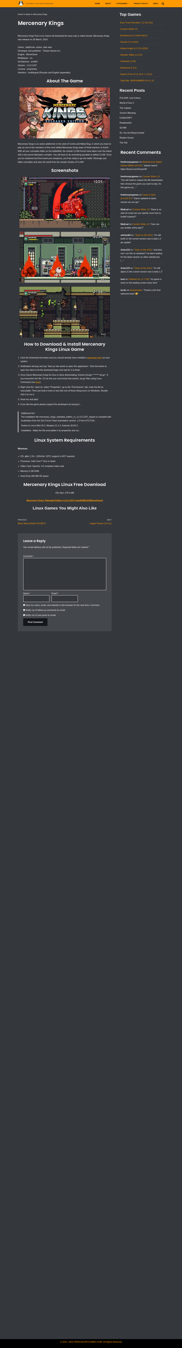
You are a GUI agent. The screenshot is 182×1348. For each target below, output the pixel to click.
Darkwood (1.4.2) (128, 68)
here (37, 382)
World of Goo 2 (127, 103)
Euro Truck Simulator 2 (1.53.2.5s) (136, 23)
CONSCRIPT (126, 118)
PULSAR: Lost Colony (130, 98)
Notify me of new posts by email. (40, 615)
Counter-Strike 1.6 (129, 29)
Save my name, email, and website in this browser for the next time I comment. (62, 605)
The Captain (125, 108)
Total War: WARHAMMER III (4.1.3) (137, 80)
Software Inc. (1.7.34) (138, 279)
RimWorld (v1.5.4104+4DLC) (134, 35)
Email (54, 593)
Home (97, 4)
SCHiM (123, 128)
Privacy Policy (141, 4)
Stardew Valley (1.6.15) (131, 55)
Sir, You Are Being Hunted (132, 133)
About (108, 4)
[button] (128, 3)
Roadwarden (126, 123)
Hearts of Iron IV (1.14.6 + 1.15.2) (136, 74)
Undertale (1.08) (128, 61)
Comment (28, 556)
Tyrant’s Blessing (128, 113)
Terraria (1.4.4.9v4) (129, 42)
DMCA (155, 4)
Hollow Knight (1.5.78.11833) (134, 48)
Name (26, 593)
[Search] (163, 3)
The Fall (123, 143)
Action (28, 14)
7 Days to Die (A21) (143, 235)
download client (94, 358)
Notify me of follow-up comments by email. (45, 610)
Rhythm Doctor (127, 138)
